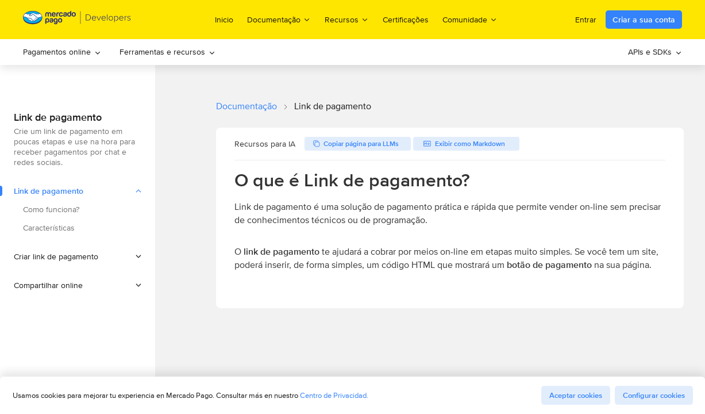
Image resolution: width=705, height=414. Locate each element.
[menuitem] (62, 52)
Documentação (246, 106)
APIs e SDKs (655, 51)
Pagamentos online (62, 51)
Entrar (585, 19)
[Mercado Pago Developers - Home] (77, 20)
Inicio (224, 19)
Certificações (406, 19)
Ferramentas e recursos (167, 51)
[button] (77, 256)
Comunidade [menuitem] (470, 19)
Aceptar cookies (575, 395)
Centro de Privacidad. (334, 395)
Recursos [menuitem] (347, 19)
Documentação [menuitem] (279, 19)
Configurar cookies (654, 395)
